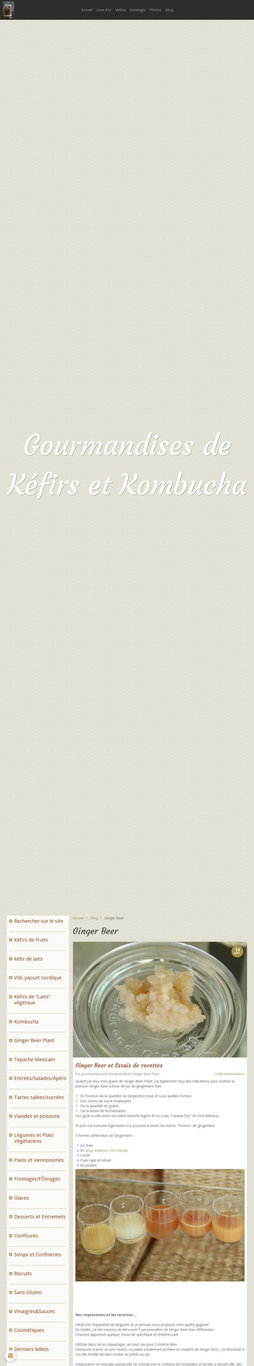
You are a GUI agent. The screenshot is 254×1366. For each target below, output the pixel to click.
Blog (169, 9)
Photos (155, 9)
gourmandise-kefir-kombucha (103, 1074)
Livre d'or (103, 9)
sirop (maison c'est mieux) (106, 1150)
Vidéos (120, 9)
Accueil (87, 9)
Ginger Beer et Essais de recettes (118, 1065)
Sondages (138, 9)
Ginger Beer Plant (146, 1074)
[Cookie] (10, 1355)
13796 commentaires (229, 1074)
